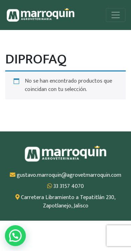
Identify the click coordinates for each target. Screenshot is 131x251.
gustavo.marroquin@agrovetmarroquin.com (65, 175)
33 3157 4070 (65, 186)
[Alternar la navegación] (115, 15)
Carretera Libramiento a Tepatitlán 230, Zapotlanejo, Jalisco (65, 201)
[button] (15, 235)
